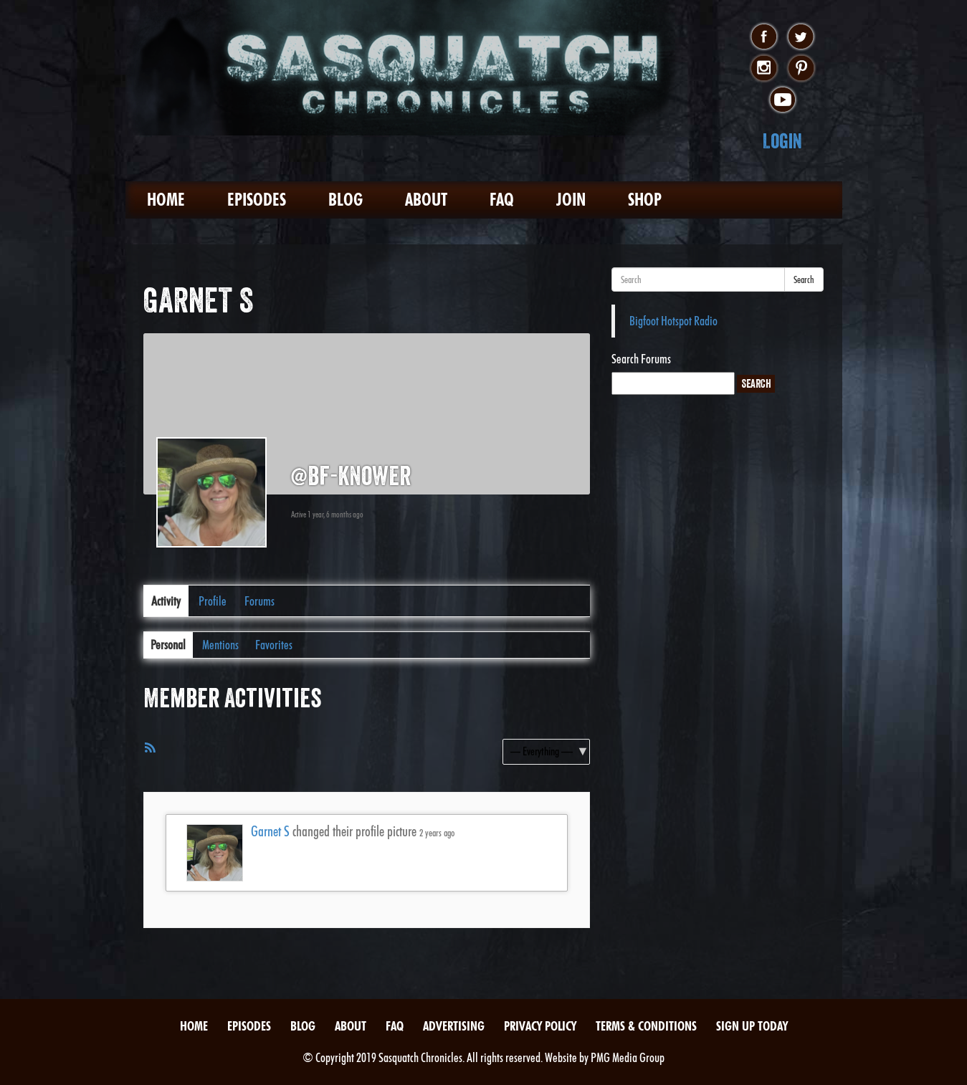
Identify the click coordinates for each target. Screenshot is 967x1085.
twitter (801, 37)
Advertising (454, 1025)
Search (804, 279)
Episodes (256, 199)
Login (782, 140)
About (426, 199)
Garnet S (270, 831)
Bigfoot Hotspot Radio (673, 320)
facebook (763, 37)
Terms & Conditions (646, 1025)
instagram (763, 69)
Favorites (273, 644)
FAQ (502, 199)
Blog (345, 199)
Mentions (220, 644)
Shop (645, 199)
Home (166, 199)
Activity (166, 600)
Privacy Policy (540, 1025)
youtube (782, 100)
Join (571, 199)
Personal (168, 644)
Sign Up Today (752, 1025)
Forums (259, 600)
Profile (213, 600)
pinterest (801, 69)
